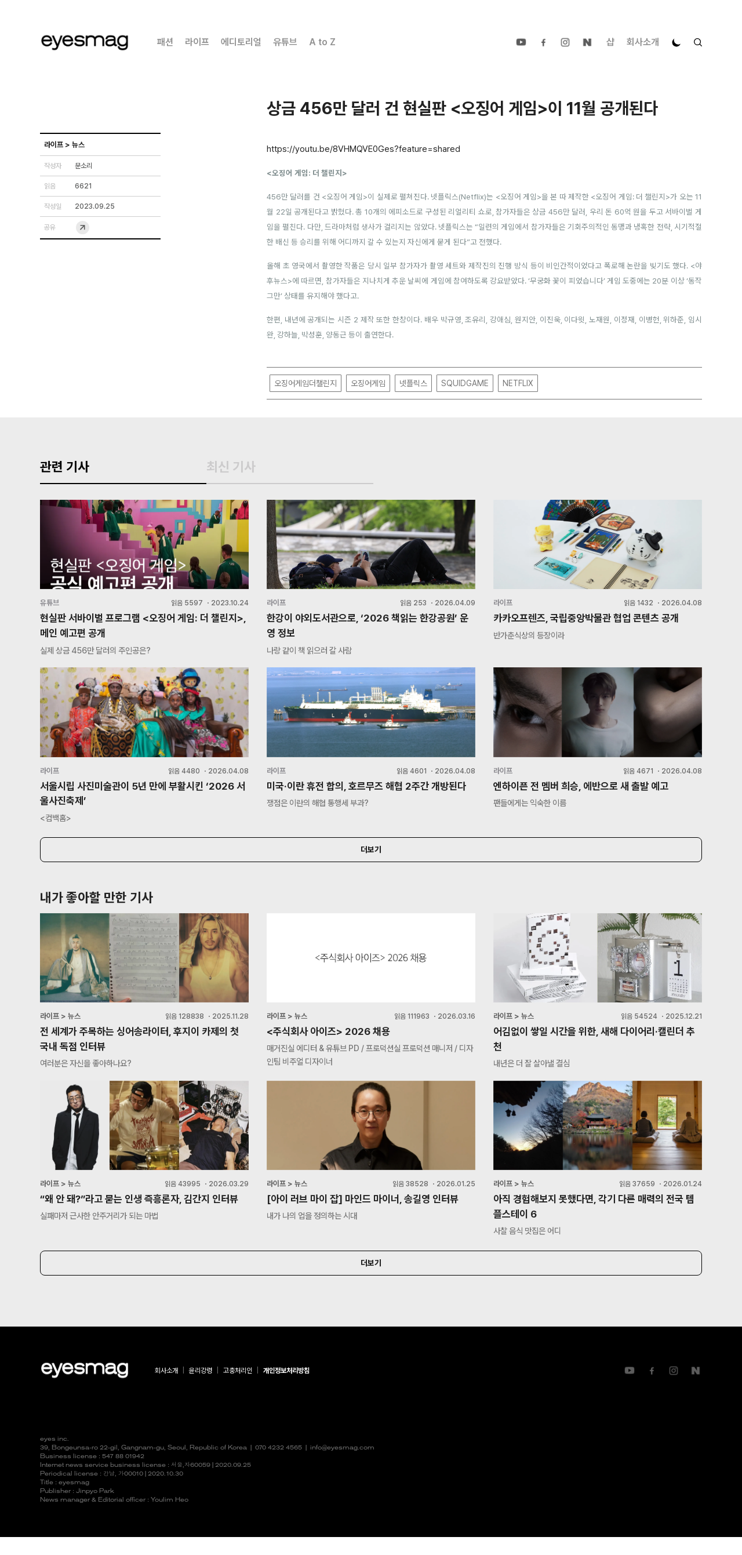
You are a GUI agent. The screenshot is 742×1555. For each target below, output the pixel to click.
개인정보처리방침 (286, 1389)
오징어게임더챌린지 (305, 383)
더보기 (371, 863)
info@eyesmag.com (342, 1466)
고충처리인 (237, 1389)
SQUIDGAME (465, 383)
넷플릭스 (413, 383)
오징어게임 (368, 383)
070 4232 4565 (278, 1466)
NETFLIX (518, 383)
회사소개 (643, 42)
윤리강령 (200, 1389)
